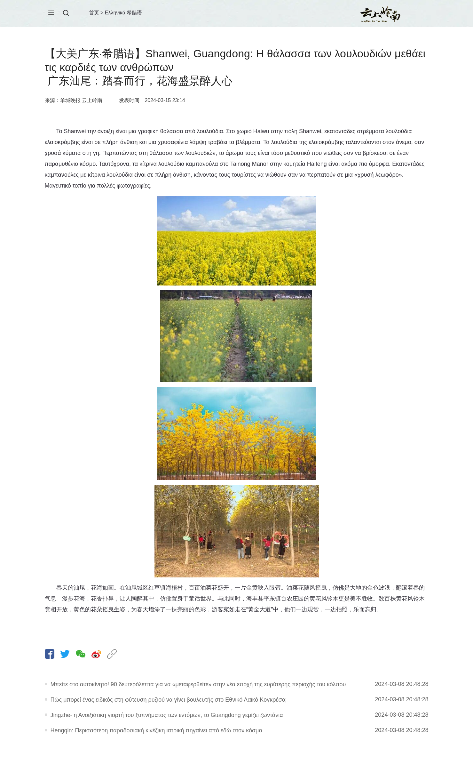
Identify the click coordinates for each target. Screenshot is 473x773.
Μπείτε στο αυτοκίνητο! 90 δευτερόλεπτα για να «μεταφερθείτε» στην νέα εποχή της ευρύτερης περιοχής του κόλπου (198, 684)
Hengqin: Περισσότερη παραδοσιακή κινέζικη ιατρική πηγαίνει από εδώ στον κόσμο (156, 730)
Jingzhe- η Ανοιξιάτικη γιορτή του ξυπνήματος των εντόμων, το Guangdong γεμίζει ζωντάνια (167, 715)
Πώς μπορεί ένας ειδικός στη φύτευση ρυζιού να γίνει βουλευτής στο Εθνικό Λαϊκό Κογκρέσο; (169, 700)
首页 (94, 12)
